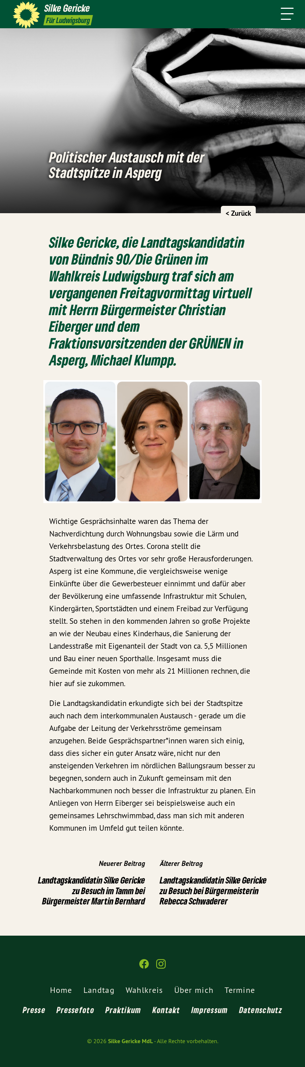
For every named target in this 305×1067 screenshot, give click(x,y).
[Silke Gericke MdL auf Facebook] (144, 967)
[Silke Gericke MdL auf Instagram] (160, 967)
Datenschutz (260, 1010)
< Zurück (238, 213)
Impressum (209, 1010)
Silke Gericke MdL (130, 1041)
